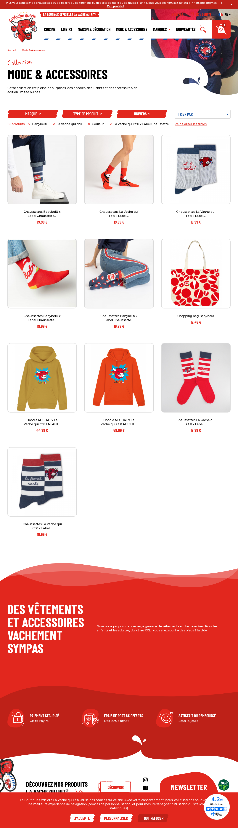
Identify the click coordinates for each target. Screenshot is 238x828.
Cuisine (50, 29)
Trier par (203, 114)
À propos (177, 14)
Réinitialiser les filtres (191, 124)
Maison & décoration (94, 29)
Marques (162, 29)
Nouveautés (186, 29)
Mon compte (201, 14)
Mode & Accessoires (131, 29)
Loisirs (66, 29)
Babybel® (39, 124)
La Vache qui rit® (69, 124)
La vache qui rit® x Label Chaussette (141, 124)
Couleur (98, 124)
